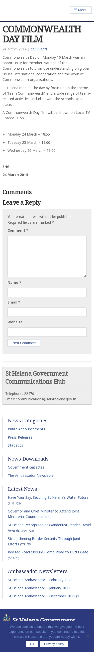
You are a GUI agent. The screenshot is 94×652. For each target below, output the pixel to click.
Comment (18, 230)
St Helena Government (24, 10)
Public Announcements (26, 429)
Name (14, 282)
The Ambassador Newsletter (31, 475)
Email (14, 302)
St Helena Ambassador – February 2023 (40, 579)
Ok (32, 644)
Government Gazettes (26, 467)
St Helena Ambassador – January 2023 (39, 588)
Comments (39, 49)
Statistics (15, 445)
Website (15, 322)
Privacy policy (54, 644)
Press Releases (20, 437)
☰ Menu (80, 10)
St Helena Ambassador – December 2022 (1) (44, 596)
